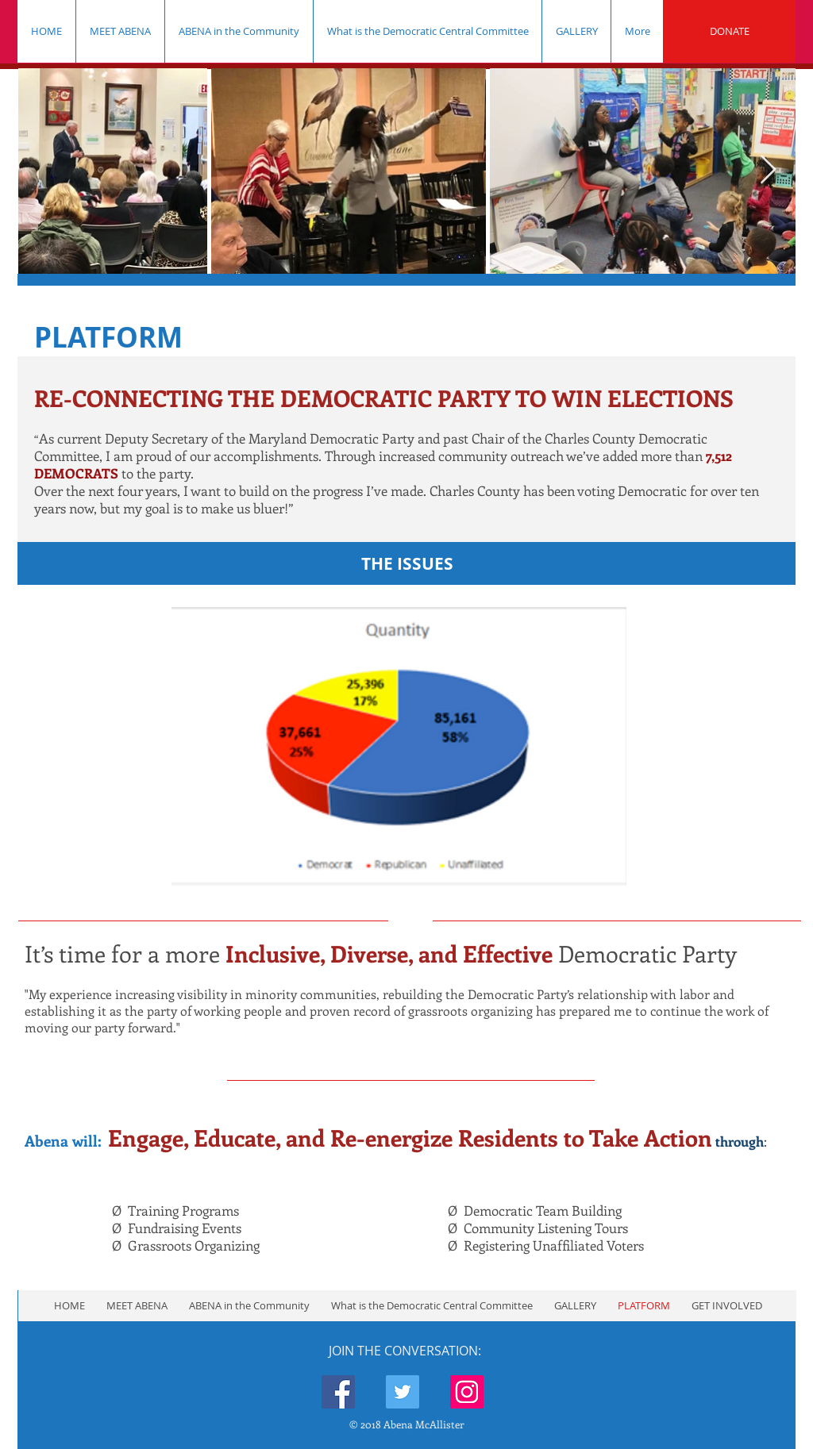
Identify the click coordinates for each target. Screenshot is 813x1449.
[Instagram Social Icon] (467, 1392)
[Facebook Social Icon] (338, 1392)
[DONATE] (729, 31)
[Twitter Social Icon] (402, 1392)
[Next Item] (768, 170)
